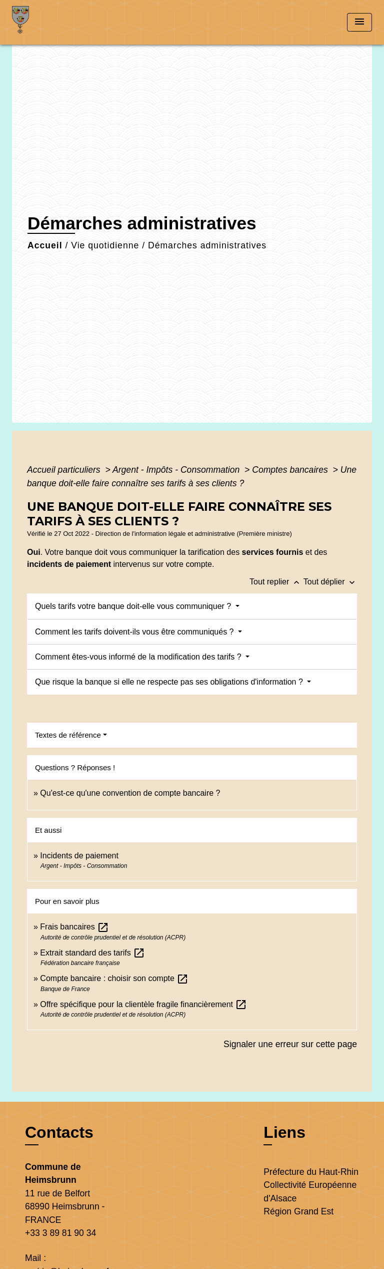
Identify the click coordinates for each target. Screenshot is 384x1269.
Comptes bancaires (291, 470)
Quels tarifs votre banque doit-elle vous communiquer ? (134, 606)
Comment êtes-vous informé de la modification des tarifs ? (139, 657)
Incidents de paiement (79, 855)
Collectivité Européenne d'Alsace (310, 1191)
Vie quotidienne (105, 245)
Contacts (59, 1132)
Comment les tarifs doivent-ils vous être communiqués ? (135, 631)
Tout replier (277, 581)
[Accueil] (49, 22)
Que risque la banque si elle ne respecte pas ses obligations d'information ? (170, 682)
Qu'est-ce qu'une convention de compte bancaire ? (130, 793)
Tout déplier (330, 581)
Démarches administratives (207, 245)
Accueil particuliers (65, 470)
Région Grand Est (299, 1211)
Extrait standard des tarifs (92, 952)
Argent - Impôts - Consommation (177, 470)
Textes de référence (68, 735)
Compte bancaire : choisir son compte (114, 978)
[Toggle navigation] (359, 22)
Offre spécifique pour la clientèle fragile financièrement (143, 1004)
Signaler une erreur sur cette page (290, 1044)
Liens (285, 1132)
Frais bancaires (74, 926)
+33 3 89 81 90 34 (60, 1233)
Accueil (45, 245)
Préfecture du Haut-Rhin (311, 1172)
